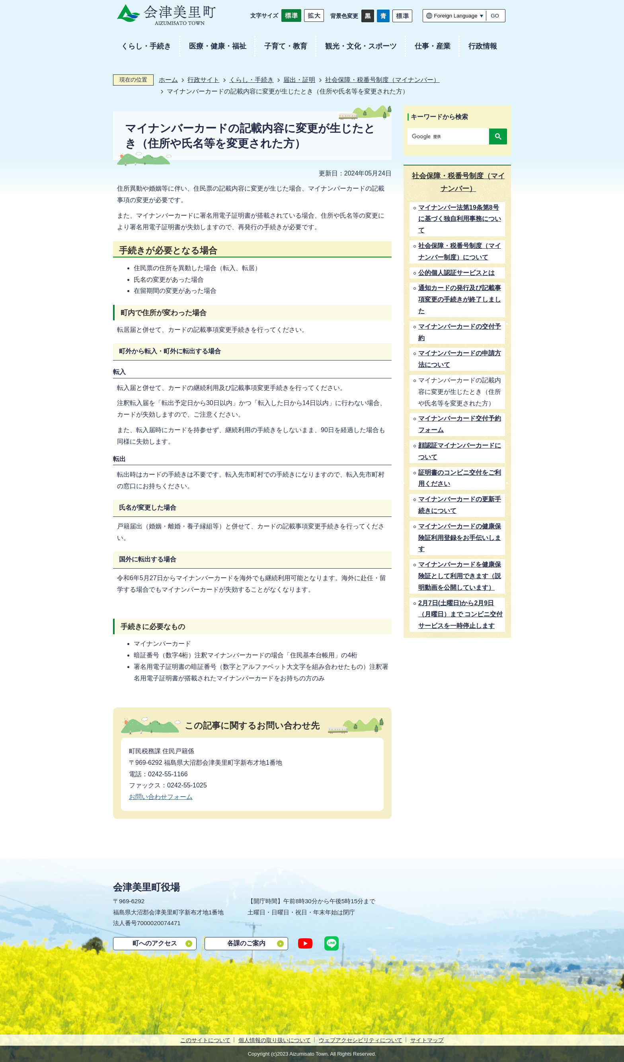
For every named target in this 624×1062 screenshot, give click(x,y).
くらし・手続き (251, 79)
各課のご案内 (246, 943)
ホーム (168, 79)
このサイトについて (205, 1040)
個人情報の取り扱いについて (274, 1040)
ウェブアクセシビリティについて (360, 1040)
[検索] (450, 136)
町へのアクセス (155, 943)
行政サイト (203, 79)
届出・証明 (299, 79)
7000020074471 (159, 923)
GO (495, 16)
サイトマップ (427, 1040)
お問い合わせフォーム (161, 796)
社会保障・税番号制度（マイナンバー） (382, 79)
